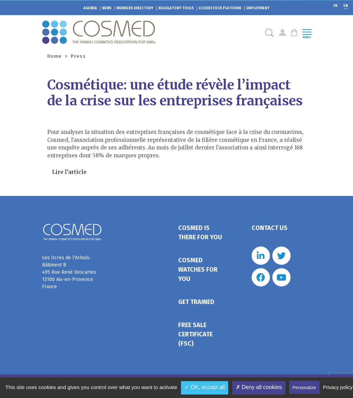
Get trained (196, 302)
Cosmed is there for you (200, 232)
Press (78, 56)
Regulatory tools (176, 8)
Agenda (90, 8)
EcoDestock (220, 8)
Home (54, 56)
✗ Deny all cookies (259, 387)
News (106, 8)
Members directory (135, 8)
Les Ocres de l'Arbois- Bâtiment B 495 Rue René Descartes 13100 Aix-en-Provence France (69, 272)
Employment (258, 8)
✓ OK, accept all (204, 387)
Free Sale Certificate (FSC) (195, 334)
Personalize (304, 387)
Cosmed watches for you (198, 269)
